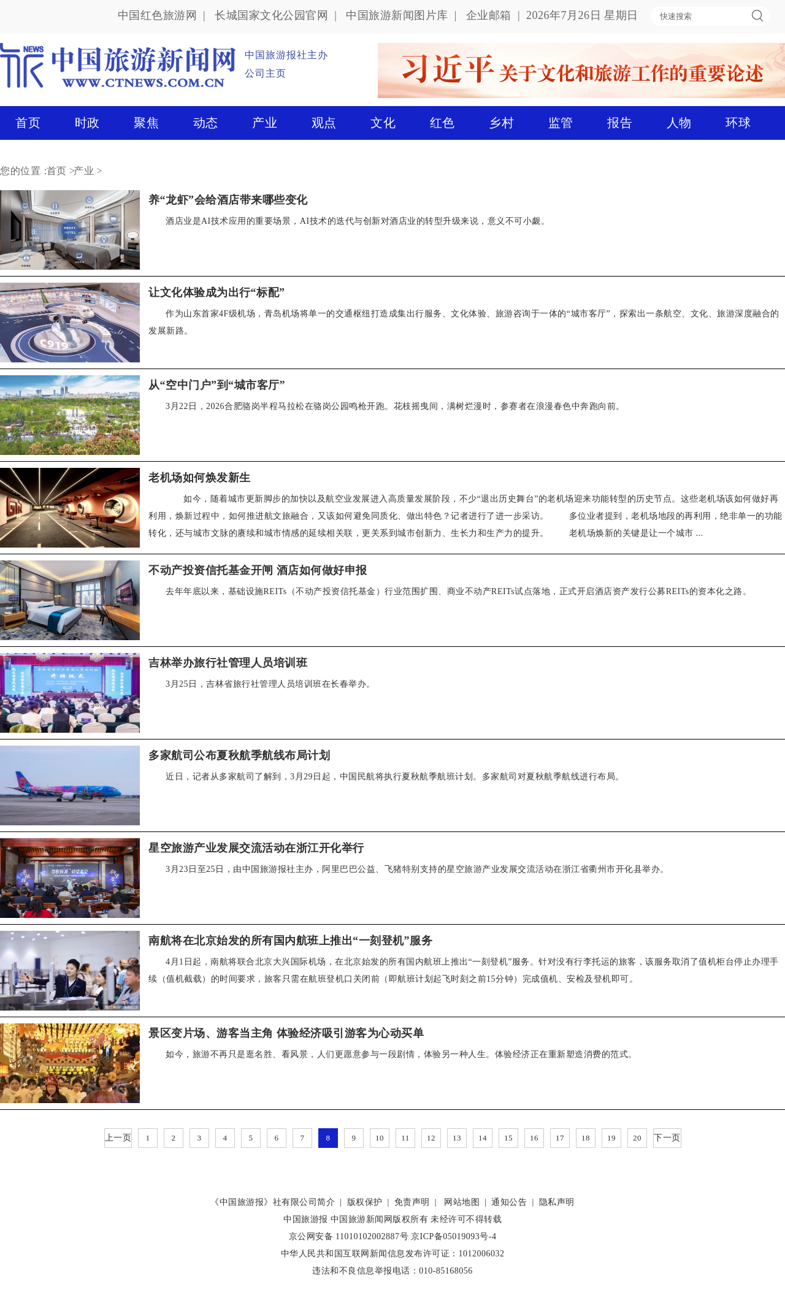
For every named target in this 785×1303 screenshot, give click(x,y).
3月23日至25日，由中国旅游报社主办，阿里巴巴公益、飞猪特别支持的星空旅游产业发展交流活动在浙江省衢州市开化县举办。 (417, 869)
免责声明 (412, 1202)
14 (482, 1137)
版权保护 (365, 1202)
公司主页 (265, 73)
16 (534, 1137)
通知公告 (509, 1202)
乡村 (501, 122)
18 (585, 1137)
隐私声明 (557, 1202)
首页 (27, 122)
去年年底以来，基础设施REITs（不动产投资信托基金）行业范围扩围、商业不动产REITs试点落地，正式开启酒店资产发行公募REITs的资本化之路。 (458, 591)
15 (508, 1137)
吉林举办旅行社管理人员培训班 (227, 663)
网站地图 (462, 1202)
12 (431, 1137)
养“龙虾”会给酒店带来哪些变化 (228, 200)
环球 (738, 122)
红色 (442, 122)
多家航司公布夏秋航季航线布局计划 (239, 755)
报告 (619, 122)
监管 (560, 122)
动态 (205, 122)
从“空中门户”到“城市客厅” (216, 385)
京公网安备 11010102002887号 (348, 1236)
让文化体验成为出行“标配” (216, 292)
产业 (264, 122)
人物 (679, 122)
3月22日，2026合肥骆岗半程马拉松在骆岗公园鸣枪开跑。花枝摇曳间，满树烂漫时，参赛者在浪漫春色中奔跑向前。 (395, 406)
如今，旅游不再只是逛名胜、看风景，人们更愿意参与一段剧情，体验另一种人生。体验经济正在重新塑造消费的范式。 (401, 1054)
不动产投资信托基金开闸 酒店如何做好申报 (257, 570)
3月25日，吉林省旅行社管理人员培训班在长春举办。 (270, 684)
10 (379, 1137)
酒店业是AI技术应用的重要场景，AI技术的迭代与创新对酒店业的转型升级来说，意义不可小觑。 (358, 221)
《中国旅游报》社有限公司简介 (272, 1202)
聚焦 (146, 122)
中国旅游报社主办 (286, 55)
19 (611, 1137)
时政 (87, 122)
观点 (324, 122)
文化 (383, 122)
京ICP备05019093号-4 (453, 1236)
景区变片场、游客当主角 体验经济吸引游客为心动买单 (286, 1033)
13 (457, 1137)
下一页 (667, 1137)
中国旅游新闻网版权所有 (380, 1219)
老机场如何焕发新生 (199, 478)
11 (405, 1137)
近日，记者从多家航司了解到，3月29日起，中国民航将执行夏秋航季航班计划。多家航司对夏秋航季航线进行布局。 (395, 776)
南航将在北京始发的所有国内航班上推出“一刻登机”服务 (290, 940)
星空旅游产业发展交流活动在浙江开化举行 (256, 848)
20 (637, 1137)
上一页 (118, 1137)
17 (560, 1137)
